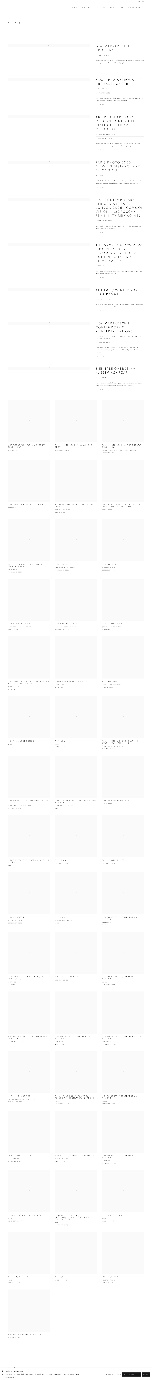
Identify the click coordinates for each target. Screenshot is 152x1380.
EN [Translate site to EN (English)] (143, 1)
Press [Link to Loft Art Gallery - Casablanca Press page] (105, 8)
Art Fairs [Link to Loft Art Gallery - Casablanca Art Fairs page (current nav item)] (96, 8)
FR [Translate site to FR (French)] (139, 1)
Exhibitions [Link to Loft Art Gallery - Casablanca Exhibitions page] (85, 8)
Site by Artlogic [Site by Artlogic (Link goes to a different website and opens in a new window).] (39, 1370)
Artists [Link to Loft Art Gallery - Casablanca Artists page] (74, 8)
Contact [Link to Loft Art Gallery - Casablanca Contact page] (114, 8)
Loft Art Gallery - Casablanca (15, 8)
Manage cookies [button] (12, 1367)
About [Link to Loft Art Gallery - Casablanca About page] (123, 8)
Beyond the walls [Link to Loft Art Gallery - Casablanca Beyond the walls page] (136, 8)
